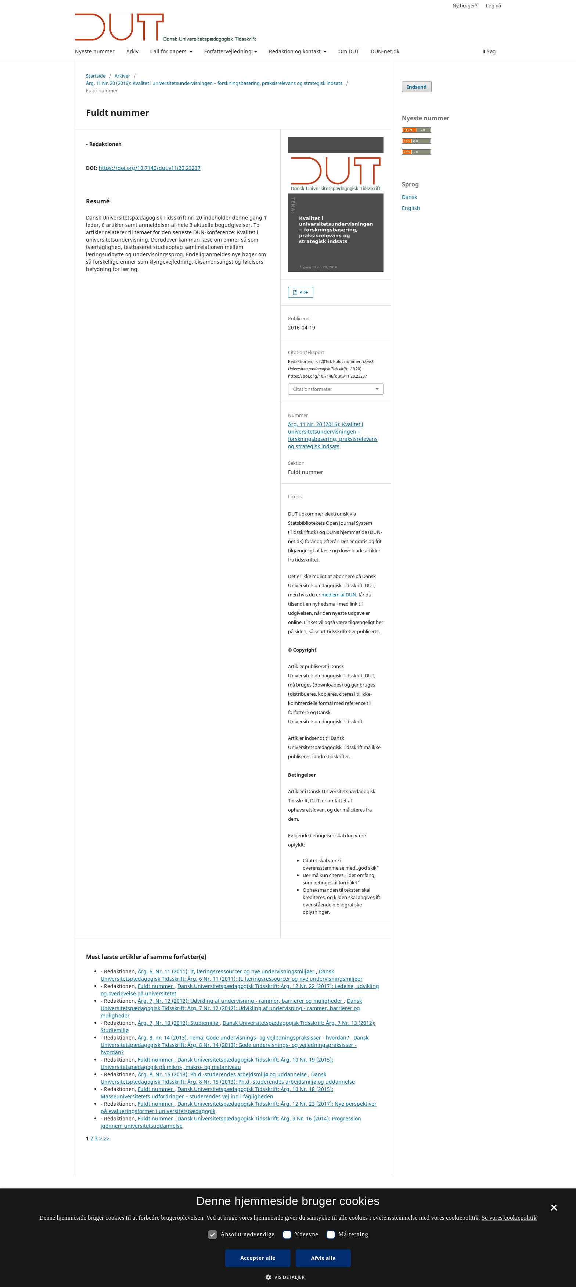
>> (106, 1138)
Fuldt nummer (156, 986)
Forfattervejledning (228, 51)
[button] (288, 1277)
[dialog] (288, 1237)
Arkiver (122, 75)
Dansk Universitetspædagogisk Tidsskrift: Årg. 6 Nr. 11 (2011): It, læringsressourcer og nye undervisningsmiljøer (232, 975)
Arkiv (132, 51)
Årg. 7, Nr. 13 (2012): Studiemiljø (179, 1022)
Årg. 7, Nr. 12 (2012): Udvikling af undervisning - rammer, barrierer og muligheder (241, 1000)
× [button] (554, 1210)
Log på (493, 5)
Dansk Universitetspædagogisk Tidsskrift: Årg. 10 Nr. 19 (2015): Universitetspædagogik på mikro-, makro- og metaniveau (217, 1063)
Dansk (409, 196)
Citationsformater (312, 389)
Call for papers (169, 51)
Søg (489, 51)
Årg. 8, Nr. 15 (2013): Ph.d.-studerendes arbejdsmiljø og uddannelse (223, 1074)
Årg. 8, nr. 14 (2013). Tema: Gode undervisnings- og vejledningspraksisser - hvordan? (244, 1037)
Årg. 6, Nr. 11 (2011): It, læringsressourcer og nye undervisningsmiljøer (227, 971)
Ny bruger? (465, 5)
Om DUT (348, 51)
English (411, 207)
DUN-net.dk (385, 51)
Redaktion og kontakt (295, 51)
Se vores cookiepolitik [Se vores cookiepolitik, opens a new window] (509, 1218)
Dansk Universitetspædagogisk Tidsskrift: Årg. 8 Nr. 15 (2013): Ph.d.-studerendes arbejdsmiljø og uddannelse (228, 1078)
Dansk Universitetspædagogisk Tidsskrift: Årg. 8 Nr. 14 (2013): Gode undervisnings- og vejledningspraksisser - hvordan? (234, 1045)
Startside (95, 75)
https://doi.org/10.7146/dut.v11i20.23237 (150, 167)
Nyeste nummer (95, 51)
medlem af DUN (338, 594)
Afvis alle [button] (323, 1258)
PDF (303, 292)
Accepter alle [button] (258, 1257)
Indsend (416, 86)
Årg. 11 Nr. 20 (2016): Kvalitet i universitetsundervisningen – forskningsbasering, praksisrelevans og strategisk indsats (214, 83)
